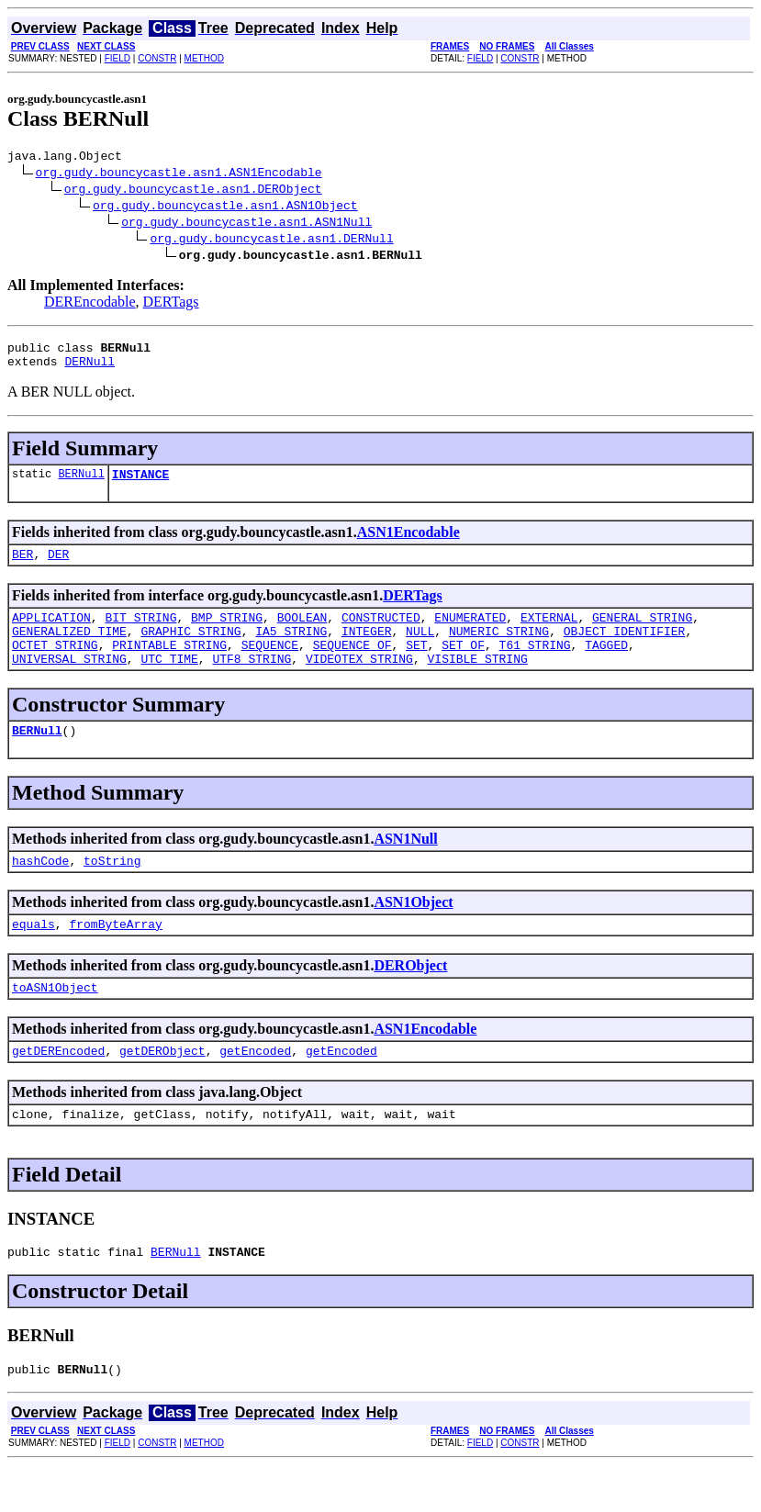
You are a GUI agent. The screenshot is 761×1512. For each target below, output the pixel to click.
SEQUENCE (269, 666)
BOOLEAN (302, 633)
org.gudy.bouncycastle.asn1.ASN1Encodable (179, 174)
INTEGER (366, 650)
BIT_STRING (140, 633)
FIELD (117, 58)
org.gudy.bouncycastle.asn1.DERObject (193, 191)
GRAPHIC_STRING (190, 650)
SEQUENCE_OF (352, 666)
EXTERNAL (548, 633)
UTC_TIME (168, 683)
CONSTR (157, 58)
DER (58, 567)
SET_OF (463, 666)
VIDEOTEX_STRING (359, 683)
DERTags (171, 304)
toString (112, 890)
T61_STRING (535, 666)
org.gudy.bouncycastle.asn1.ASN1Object (225, 207)
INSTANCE (140, 484)
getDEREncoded (58, 1089)
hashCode (40, 890)
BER (22, 567)
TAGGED (606, 666)
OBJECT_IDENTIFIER (625, 650)
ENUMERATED (470, 633)
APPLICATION (51, 633)
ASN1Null (405, 866)
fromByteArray (115, 956)
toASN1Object (55, 1022)
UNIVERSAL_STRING (69, 683)
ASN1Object (413, 932)
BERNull (81, 484)
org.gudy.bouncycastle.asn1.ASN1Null (246, 224)
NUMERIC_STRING (499, 650)
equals (33, 956)
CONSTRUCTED (380, 633)
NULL (420, 650)
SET (416, 666)
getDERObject (162, 1089)
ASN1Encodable (408, 543)
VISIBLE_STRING (477, 683)
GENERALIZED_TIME (69, 650)
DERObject (410, 998)
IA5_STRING (291, 650)
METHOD (204, 58)
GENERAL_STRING (642, 633)
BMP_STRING (227, 633)
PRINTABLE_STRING (169, 666)
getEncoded (255, 1089)
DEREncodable (90, 304)
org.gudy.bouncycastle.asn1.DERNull (271, 240)
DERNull (89, 369)
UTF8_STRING (251, 683)
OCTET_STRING (55, 666)
